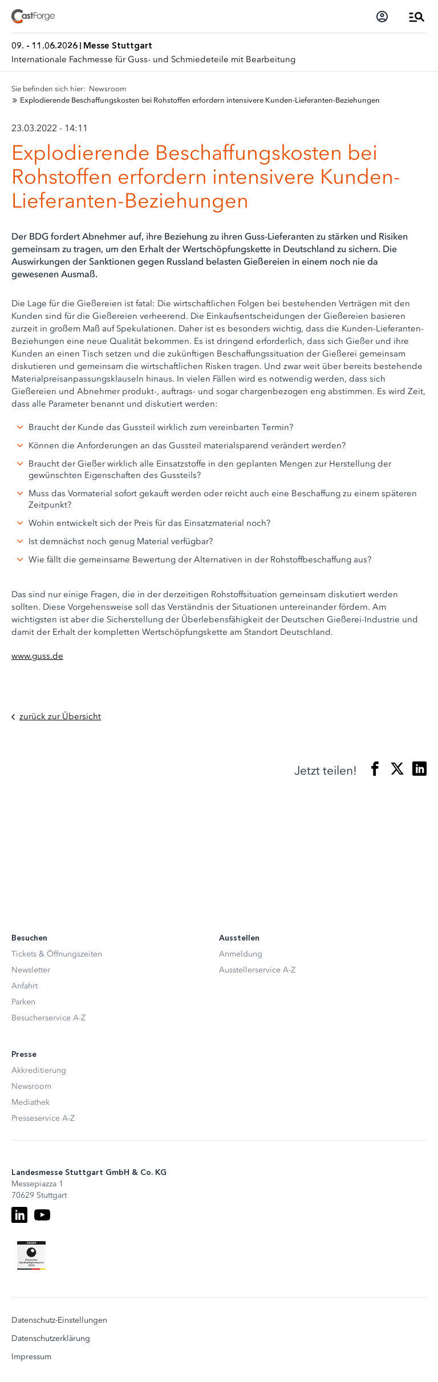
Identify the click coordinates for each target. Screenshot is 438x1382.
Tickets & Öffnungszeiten (56, 954)
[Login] (382, 16)
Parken (23, 1002)
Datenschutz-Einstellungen (59, 1320)
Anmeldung (240, 954)
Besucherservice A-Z (48, 1018)
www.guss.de (37, 656)
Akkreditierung (38, 1070)
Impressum (31, 1356)
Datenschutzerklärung (50, 1338)
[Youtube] (42, 1215)
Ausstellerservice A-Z (257, 970)
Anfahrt (24, 986)
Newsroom (31, 1086)
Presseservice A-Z (43, 1118)
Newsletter (30, 970)
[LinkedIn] (19, 1215)
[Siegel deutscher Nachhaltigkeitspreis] (31, 1255)
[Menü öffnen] (417, 16)
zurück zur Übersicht (56, 717)
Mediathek (30, 1102)
